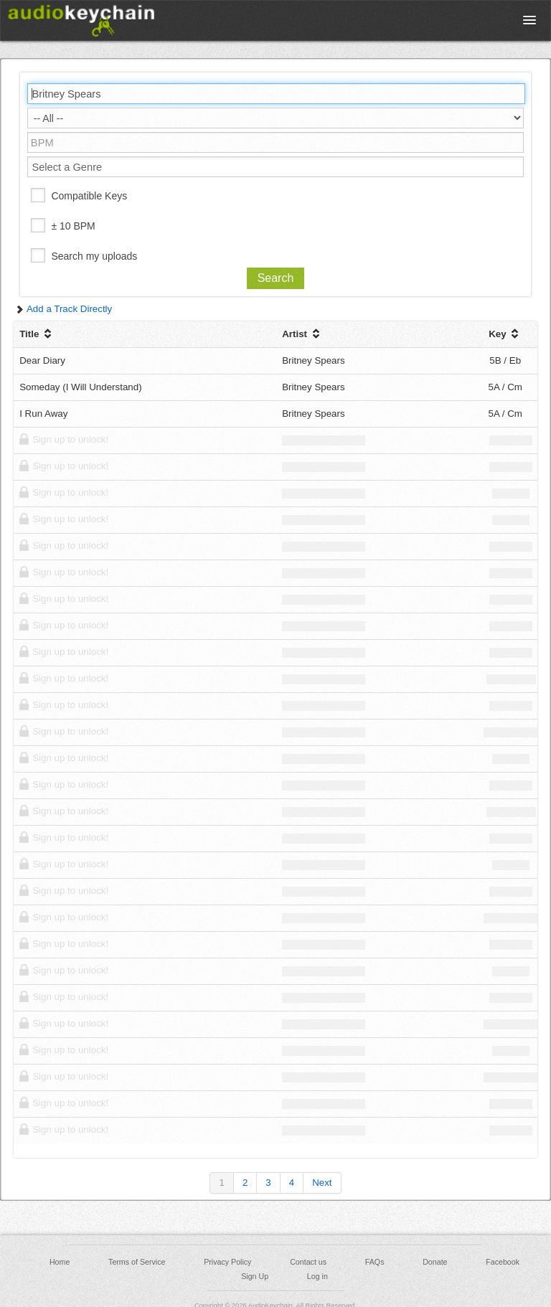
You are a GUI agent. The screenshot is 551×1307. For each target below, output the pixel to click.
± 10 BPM (73, 226)
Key (505, 334)
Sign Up (254, 1276)
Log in (317, 1276)
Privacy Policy (227, 1262)
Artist (302, 334)
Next (321, 1182)
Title (37, 334)
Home (60, 1262)
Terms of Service (136, 1262)
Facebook (502, 1262)
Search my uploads (94, 256)
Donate (435, 1262)
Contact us (308, 1262)
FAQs (375, 1262)
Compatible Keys (89, 196)
